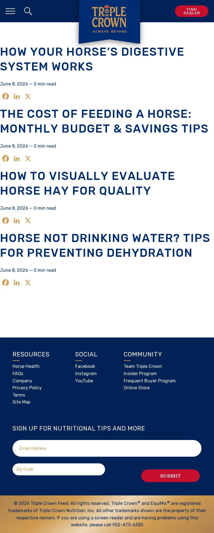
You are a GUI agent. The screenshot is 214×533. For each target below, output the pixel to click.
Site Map (21, 402)
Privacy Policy (27, 387)
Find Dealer (192, 11)
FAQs (18, 373)
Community (143, 354)
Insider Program (140, 373)
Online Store (137, 387)
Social (86, 354)
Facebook (85, 366)
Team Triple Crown (143, 366)
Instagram (86, 373)
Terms (19, 395)
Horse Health (26, 366)
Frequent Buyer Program (150, 380)
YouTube (84, 380)
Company (22, 380)
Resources (31, 354)
